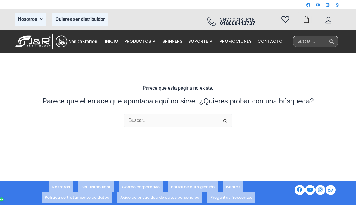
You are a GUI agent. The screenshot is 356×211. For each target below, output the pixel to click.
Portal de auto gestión (193, 187)
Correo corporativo (141, 187)
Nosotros (30, 19)
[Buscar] (332, 41)
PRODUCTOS (139, 41)
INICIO (111, 41)
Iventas (233, 187)
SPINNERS (172, 41)
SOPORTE (200, 41)
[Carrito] (306, 19)
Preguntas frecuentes (231, 195)
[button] (30, 19)
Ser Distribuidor (95, 187)
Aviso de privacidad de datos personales (159, 195)
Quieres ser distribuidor (80, 19)
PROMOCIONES (236, 41)
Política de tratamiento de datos (77, 195)
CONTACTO (270, 41)
